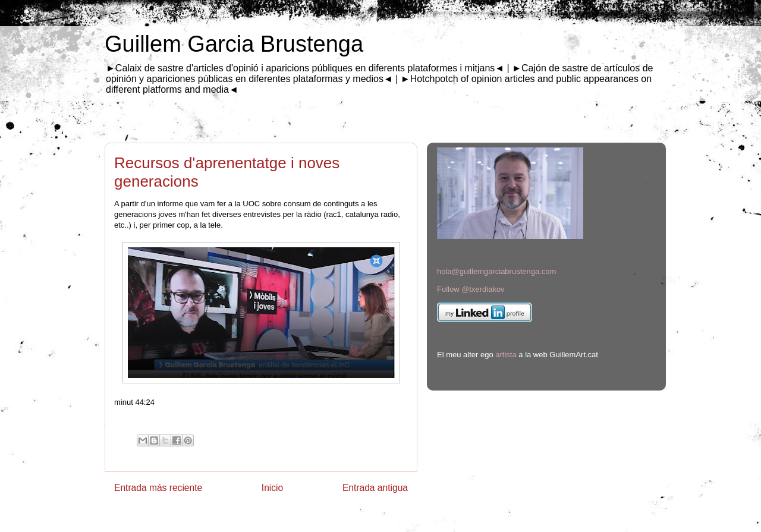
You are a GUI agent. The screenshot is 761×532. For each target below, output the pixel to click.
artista (505, 354)
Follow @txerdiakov (471, 289)
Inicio (272, 488)
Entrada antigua (375, 488)
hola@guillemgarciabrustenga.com (496, 271)
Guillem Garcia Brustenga (234, 44)
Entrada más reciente (158, 488)
